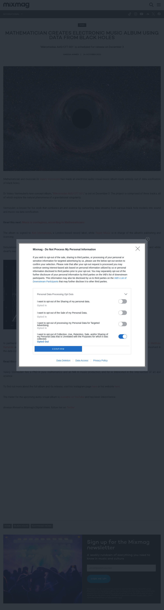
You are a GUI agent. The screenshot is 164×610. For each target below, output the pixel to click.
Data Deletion (63, 360)
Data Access (81, 360)
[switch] (122, 301)
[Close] (139, 250)
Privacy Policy (100, 360)
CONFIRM (58, 349)
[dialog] (82, 305)
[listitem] (82, 294)
